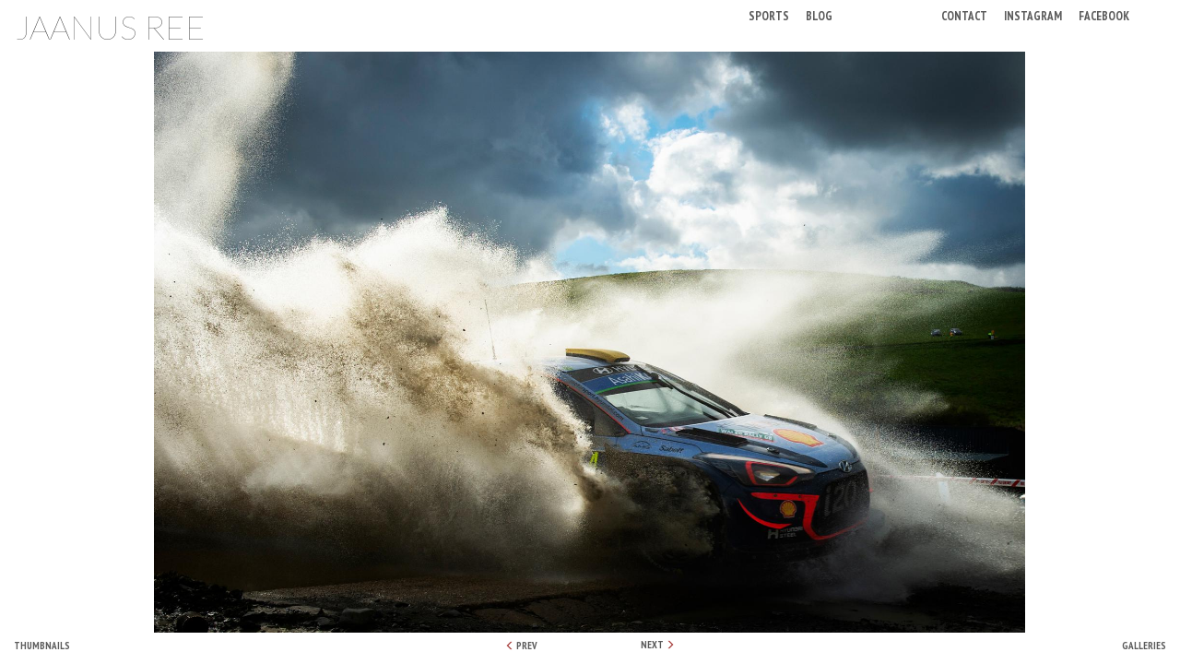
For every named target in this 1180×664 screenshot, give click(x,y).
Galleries (1144, 645)
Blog (819, 15)
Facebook (1104, 15)
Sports (769, 15)
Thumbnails (42, 645)
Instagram (1033, 15)
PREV (521, 645)
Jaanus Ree (110, 26)
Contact (964, 15)
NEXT (658, 644)
